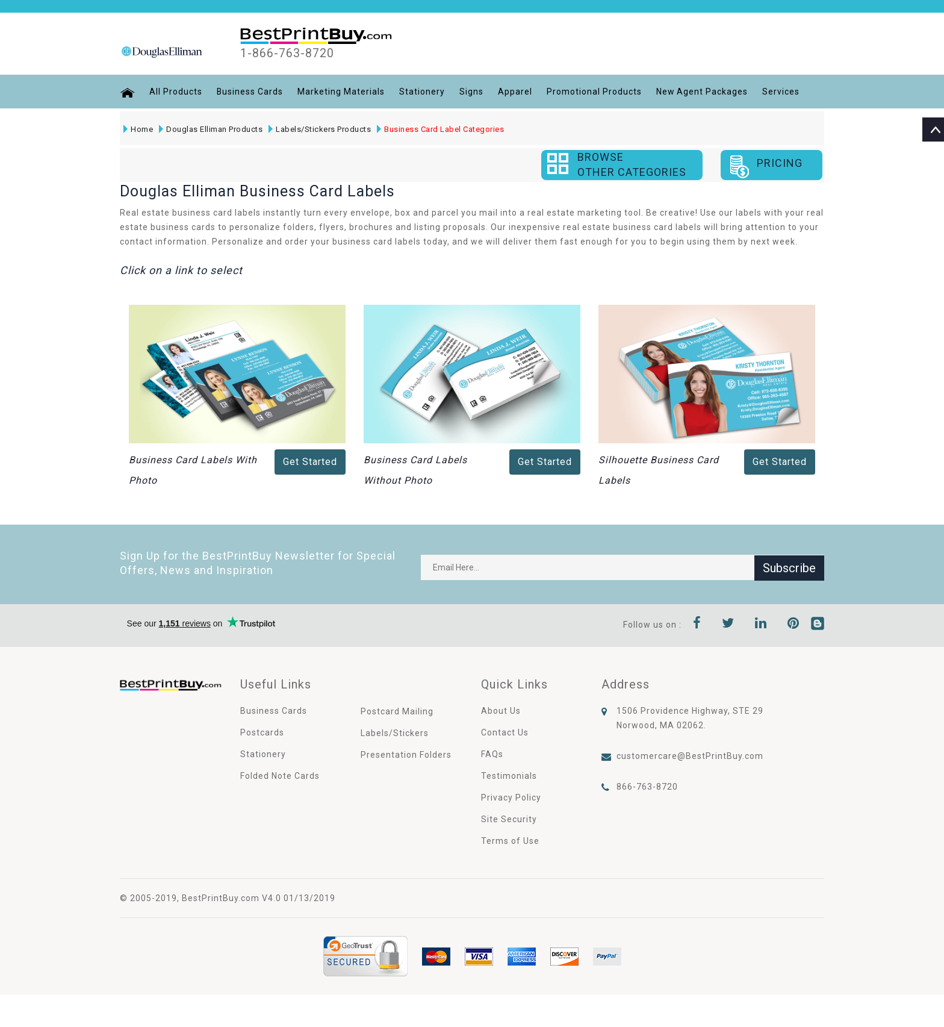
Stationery (423, 91)
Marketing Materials (341, 91)
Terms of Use (510, 841)
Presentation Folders (406, 755)
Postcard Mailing (397, 711)
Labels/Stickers (395, 733)
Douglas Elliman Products (210, 129)
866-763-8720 (647, 786)
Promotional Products (594, 91)
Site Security (509, 819)
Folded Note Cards (280, 776)
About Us (501, 711)
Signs (472, 91)
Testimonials (509, 776)
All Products (175, 91)
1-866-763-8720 (287, 53)
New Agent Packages (703, 91)
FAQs (492, 754)
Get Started (310, 461)
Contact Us (505, 732)
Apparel (515, 91)
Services (782, 91)
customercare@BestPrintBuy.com (689, 756)
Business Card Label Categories (440, 129)
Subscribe (789, 567)
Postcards (262, 732)
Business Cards (250, 91)
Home (138, 129)
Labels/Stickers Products (320, 129)
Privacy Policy (511, 797)
